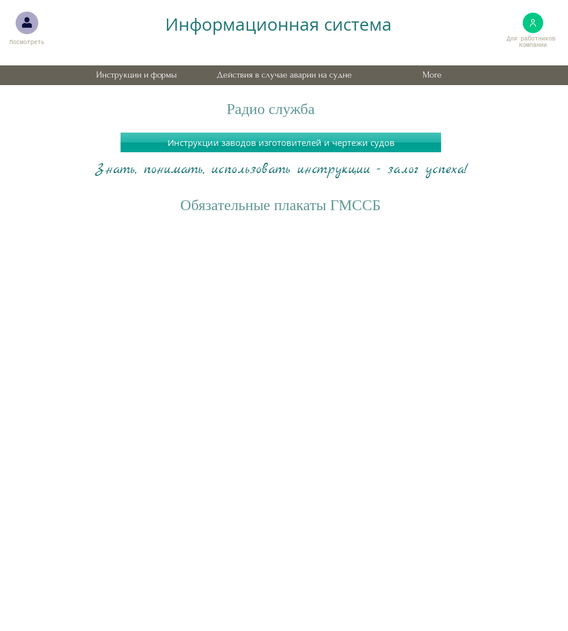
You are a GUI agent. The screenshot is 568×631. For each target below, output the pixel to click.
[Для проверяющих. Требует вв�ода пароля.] (27, 23)
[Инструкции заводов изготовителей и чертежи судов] (281, 142)
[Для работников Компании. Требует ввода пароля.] (533, 23)
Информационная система (278, 24)
